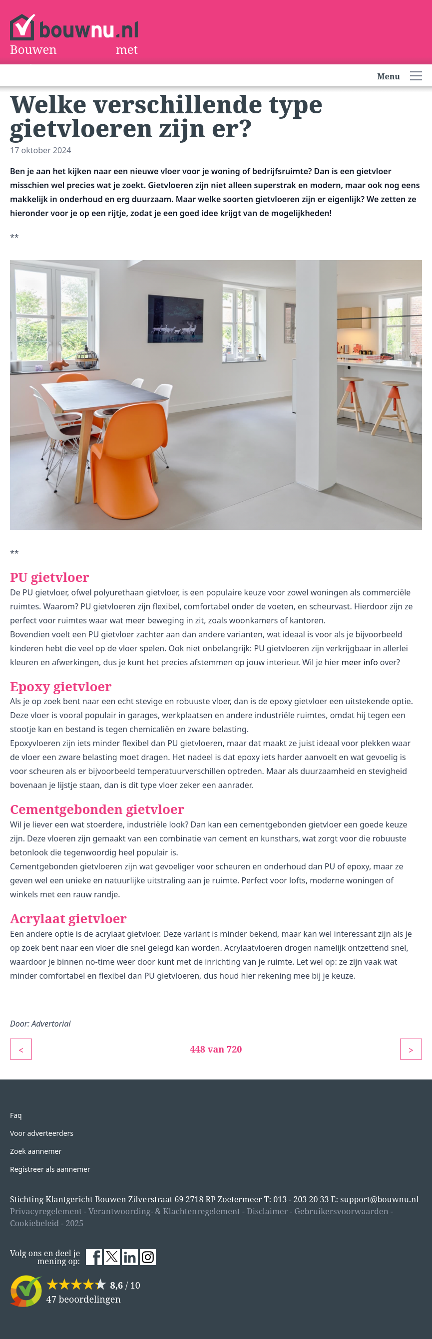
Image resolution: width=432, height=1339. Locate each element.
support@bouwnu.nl (379, 1199)
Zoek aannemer (35, 1151)
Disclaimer (267, 1211)
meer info (360, 662)
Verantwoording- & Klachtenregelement (164, 1211)
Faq (16, 1115)
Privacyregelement (46, 1211)
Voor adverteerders (41, 1133)
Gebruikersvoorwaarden (341, 1211)
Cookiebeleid (34, 1223)
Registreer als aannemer (50, 1169)
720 (234, 1049)
